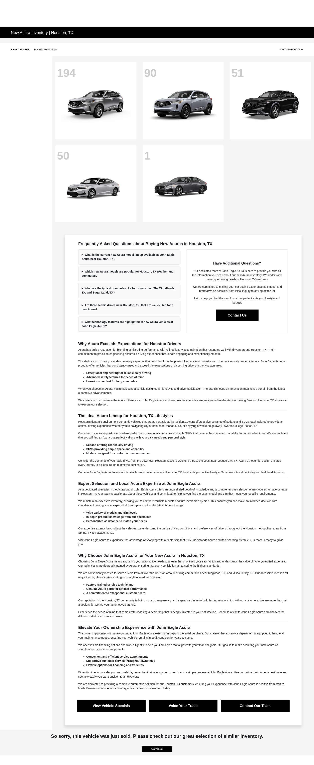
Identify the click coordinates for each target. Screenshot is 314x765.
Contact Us (237, 315)
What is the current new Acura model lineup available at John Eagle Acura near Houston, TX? (128, 257)
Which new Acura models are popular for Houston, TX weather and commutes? (127, 273)
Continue (157, 748)
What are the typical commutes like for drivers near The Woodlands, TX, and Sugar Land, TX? (128, 290)
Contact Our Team (255, 706)
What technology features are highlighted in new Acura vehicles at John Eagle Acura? (127, 324)
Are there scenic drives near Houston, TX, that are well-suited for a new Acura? (127, 307)
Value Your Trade (183, 706)
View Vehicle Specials (111, 706)
